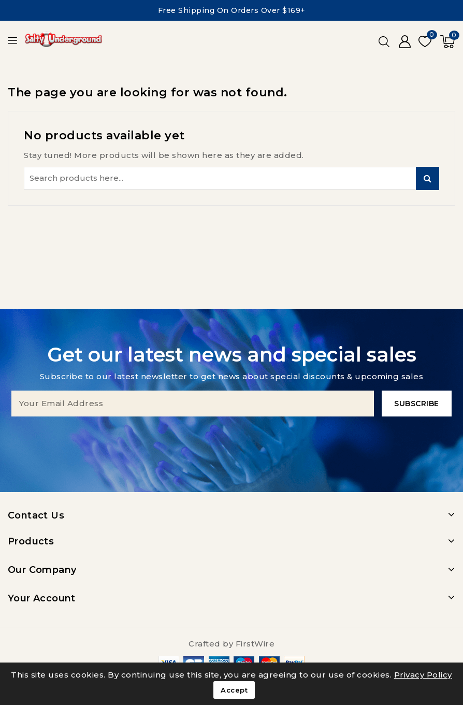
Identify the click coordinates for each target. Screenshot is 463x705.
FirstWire (255, 644)
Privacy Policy (423, 675)
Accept (234, 690)
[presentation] (231, 436)
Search (427, 178)
